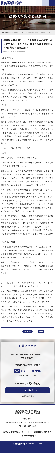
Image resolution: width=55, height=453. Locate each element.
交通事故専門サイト (27, 436)
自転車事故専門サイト (43, 432)
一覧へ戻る (27, 331)
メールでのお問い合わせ (27, 390)
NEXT (41, 331)
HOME (4, 32)
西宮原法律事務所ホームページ (15, 432)
